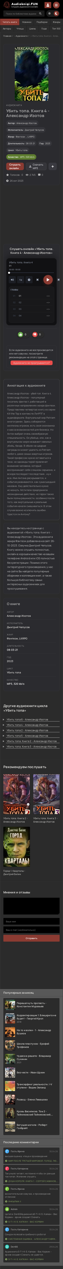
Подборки (42, 22)
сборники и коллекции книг (24, 575)
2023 (47, 143)
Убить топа (21, 150)
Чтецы (20, 28)
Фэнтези (20, 136)
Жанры (56, 22)
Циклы (32, 28)
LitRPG (31, 136)
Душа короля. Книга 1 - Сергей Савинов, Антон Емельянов (31, 1181)
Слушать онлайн (15, 166)
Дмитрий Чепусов (34, 129)
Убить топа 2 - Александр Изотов (27, 730)
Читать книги (10, 22)
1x (20, 279)
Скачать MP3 (36, 166)
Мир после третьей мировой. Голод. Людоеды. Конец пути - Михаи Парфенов (31, 1160)
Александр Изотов (26, 123)
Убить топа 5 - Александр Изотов (27, 735)
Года (44, 28)
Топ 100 (56, 28)
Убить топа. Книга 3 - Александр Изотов (31, 746)
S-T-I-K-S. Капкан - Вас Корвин (24, 1221)
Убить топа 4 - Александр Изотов (27, 725)
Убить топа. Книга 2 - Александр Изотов (32, 741)
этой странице (38, 357)
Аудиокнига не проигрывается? (31, 362)
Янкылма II (13, 1201)
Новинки (26, 22)
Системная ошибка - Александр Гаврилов (31, 1239)
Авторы (7, 28)
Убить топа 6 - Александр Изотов (27, 719)
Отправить (31, 938)
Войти (48, 5)
